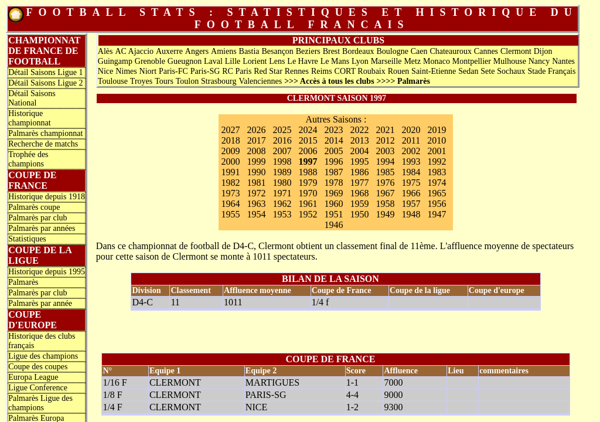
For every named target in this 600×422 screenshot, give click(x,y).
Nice (105, 71)
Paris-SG (205, 71)
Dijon (543, 51)
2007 (281, 151)
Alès (105, 51)
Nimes (126, 71)
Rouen (399, 71)
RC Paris (236, 71)
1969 (333, 193)
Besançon (277, 51)
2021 (385, 130)
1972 (256, 193)
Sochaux (511, 71)
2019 (436, 130)
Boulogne (392, 51)
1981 (256, 183)
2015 (308, 140)
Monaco (436, 61)
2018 (230, 140)
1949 (385, 214)
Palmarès (23, 282)
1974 (436, 183)
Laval (213, 61)
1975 (410, 183)
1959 (359, 204)
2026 (256, 130)
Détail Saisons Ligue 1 (45, 72)
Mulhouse (509, 61)
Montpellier (471, 61)
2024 (307, 130)
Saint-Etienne (433, 71)
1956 (436, 204)
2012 (385, 140)
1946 (333, 225)
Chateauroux (450, 51)
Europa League (33, 377)
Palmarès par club (37, 217)
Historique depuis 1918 (46, 196)
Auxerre (169, 51)
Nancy (539, 61)
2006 (307, 151)
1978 (333, 183)
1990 (256, 172)
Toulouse (113, 81)
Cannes (486, 51)
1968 (359, 193)
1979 (307, 183)
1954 (256, 214)
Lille (232, 61)
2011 (411, 140)
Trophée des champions (28, 159)
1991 (230, 172)
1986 (359, 172)
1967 (385, 193)
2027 (230, 130)
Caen (419, 51)
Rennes (297, 71)
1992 (436, 161)
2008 (256, 151)
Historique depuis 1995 (46, 271)
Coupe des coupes (37, 366)
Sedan (468, 71)
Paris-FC (173, 71)
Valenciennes (260, 81)
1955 (230, 214)
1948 (410, 214)
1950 (359, 214)
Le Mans (335, 61)
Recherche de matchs (43, 143)
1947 (436, 214)
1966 (410, 193)
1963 (256, 204)
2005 (333, 151)
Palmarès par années (41, 228)
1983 (436, 172)
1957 (410, 204)
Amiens (224, 51)
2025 (281, 130)
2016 (282, 140)
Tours (164, 81)
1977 (359, 183)
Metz (412, 61)
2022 (359, 130)
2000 (230, 161)
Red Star (268, 71)
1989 (281, 172)
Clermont (515, 51)
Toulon (187, 81)
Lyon (360, 61)
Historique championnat (29, 118)
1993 (410, 161)
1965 (436, 193)
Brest (331, 51)
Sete (487, 71)
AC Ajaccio (134, 51)
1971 (281, 193)
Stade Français (551, 71)
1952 (307, 214)
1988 (307, 172)
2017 (256, 140)
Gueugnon (185, 61)
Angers (197, 51)
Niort (148, 71)
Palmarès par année (40, 303)
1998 (281, 161)
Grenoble (150, 61)
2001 (436, 151)
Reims (321, 71)
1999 (256, 161)
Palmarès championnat (45, 133)
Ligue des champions (43, 356)
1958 (385, 204)
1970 (307, 193)
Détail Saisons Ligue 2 (45, 83)
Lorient (255, 61)
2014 (334, 140)
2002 (410, 151)
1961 (307, 204)
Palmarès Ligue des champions (40, 403)
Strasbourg (218, 81)
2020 (410, 130)
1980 (281, 183)
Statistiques (27, 238)
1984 (410, 172)
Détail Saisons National (32, 98)
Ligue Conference (37, 387)
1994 (385, 161)
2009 (230, 151)
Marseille (386, 61)
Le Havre (302, 61)
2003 (385, 151)
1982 (230, 183)
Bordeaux (358, 51)
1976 (385, 183)
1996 (333, 161)
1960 (333, 204)
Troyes (141, 81)
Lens (277, 61)
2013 (359, 140)
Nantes (563, 61)
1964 (230, 204)
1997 (307, 161)
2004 (359, 151)
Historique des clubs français (41, 341)
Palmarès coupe (34, 207)
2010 (436, 140)
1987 (333, 172)
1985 (385, 172)
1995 (359, 161)
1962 (281, 204)
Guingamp (115, 61)
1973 (230, 193)
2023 (333, 130)
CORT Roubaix (360, 71)
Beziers (308, 51)
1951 (333, 214)
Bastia (249, 51)
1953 (281, 214)
